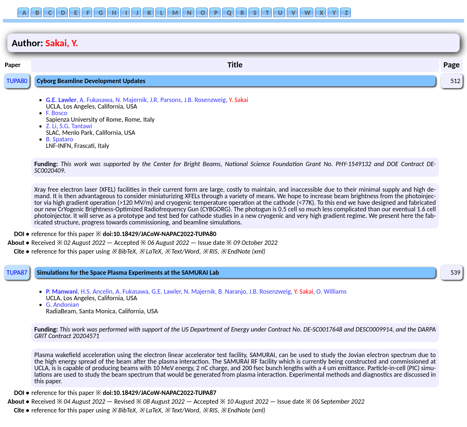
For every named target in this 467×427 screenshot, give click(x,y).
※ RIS (210, 251)
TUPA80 (17, 81)
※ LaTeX (150, 251)
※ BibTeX (123, 251)
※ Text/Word (182, 251)
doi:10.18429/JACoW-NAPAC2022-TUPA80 (159, 234)
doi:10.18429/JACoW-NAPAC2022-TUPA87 (159, 393)
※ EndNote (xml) (243, 251)
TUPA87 (17, 273)
